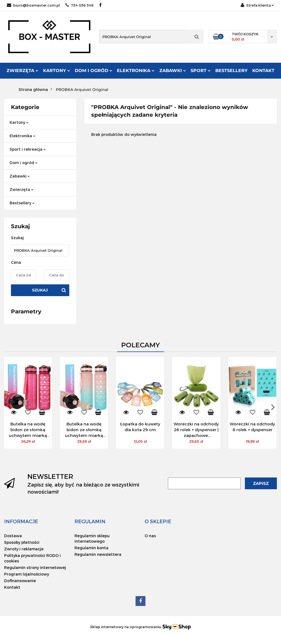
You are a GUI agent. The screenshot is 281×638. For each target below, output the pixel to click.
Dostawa (13, 535)
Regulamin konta (91, 547)
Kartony (56, 70)
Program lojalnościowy (26, 574)
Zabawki (172, 70)
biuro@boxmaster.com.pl (33, 5)
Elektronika (135, 70)
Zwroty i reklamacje (24, 549)
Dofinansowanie (20, 580)
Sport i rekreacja (28, 149)
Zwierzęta (22, 70)
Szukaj (40, 290)
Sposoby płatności (21, 542)
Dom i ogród (93, 70)
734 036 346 (79, 5)
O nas (150, 535)
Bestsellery (231, 70)
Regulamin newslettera (97, 554)
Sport (201, 70)
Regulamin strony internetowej (35, 567)
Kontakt (263, 70)
